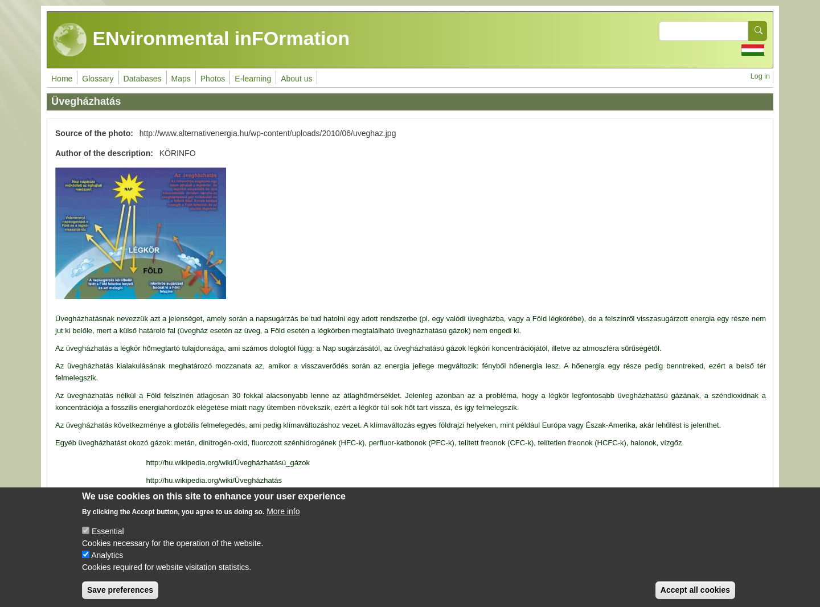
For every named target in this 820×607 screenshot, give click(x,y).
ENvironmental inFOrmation (201, 40)
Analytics (107, 565)
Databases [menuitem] (143, 78)
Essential (108, 541)
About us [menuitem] (296, 78)
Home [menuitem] (61, 78)
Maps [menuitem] (181, 78)
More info (283, 521)
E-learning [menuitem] (253, 78)
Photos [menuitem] (213, 78)
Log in (760, 76)
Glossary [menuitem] (97, 78)
